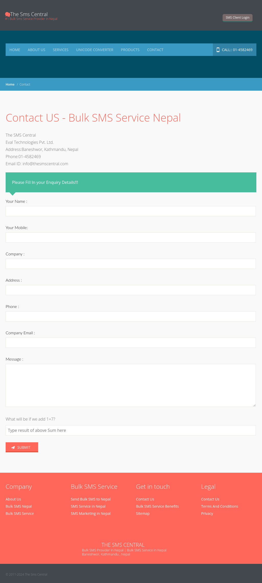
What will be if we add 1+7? (30, 419)
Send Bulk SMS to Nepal (91, 499)
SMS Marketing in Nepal (91, 513)
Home (14, 49)
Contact (155, 49)
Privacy (207, 513)
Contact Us (145, 499)
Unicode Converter (94, 49)
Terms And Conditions (219, 506)
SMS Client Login (237, 17)
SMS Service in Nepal (88, 506)
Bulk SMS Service (20, 513)
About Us (36, 49)
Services (61, 49)
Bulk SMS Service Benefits (157, 506)
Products (130, 49)
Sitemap (143, 513)
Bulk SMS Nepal (19, 506)
